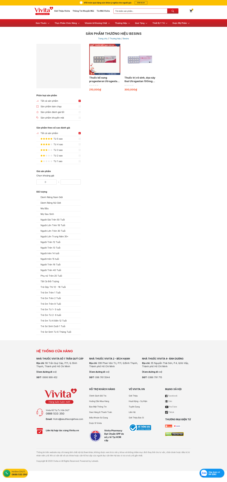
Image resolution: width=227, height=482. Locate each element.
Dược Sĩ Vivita (95, 423)
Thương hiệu (115, 38)
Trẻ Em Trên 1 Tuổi (50, 292)
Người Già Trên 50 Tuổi (53, 219)
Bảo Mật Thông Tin (98, 406)
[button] (42, 23)
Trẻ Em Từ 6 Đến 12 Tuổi (54, 320)
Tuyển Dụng (134, 406)
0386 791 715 (155, 377)
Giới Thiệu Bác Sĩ (136, 417)
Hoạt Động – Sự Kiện (138, 401)
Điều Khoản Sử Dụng (98, 417)
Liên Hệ (132, 412)
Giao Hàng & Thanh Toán (100, 412)
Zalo (168, 401)
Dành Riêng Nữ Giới (51, 202)
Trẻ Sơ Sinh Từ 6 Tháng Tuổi (56, 332)
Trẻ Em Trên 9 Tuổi (51, 303)
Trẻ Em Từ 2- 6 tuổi (51, 315)
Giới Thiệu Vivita (62, 11)
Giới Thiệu (133, 396)
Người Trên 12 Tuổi (50, 242)
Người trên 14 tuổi (50, 253)
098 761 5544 (102, 377)
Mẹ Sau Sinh (47, 214)
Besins (126, 38)
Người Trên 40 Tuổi (51, 270)
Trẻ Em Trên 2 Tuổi (51, 298)
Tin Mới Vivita (103, 11)
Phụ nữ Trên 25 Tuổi (51, 275)
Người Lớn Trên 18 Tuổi (53, 225)
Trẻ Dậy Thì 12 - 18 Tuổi (53, 287)
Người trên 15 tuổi (50, 259)
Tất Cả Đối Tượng (50, 281)
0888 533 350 (55, 413)
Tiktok (169, 412)
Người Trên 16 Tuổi (50, 264)
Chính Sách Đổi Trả (97, 396)
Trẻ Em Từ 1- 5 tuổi (51, 309)
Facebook (171, 396)
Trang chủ (102, 38)
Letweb (95, 461)
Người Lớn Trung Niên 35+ (54, 236)
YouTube (171, 406)
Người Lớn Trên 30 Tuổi (53, 231)
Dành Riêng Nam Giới (52, 197)
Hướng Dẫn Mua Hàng (99, 401)
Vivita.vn (57, 461)
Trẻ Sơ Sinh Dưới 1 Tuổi (53, 326)
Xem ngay (141, 3)
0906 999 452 (49, 377)
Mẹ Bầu (45, 208)
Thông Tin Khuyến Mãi (83, 11)
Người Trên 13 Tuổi (50, 247)
